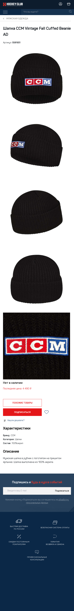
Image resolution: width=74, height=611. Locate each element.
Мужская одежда (17, 19)
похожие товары (22, 403)
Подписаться (62, 491)
